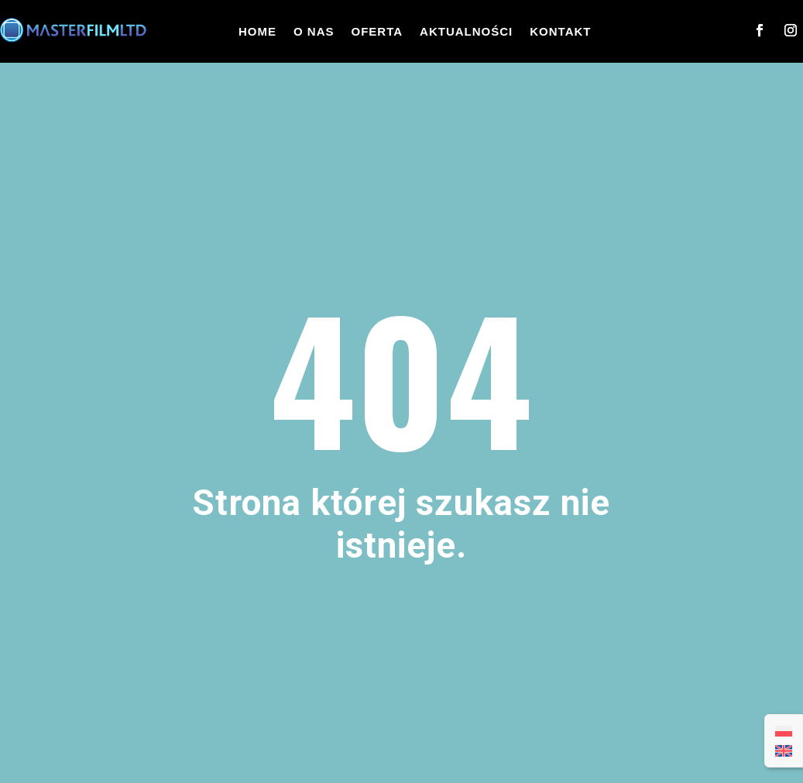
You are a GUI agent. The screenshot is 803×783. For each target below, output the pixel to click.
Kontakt (560, 31)
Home (257, 31)
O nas (314, 31)
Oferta (377, 31)
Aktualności (466, 31)
